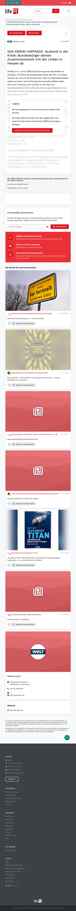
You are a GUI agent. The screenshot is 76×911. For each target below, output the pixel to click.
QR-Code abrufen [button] (16, 710)
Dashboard (9, 820)
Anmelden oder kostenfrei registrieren (32, 130)
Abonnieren (16, 33)
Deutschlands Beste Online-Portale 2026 (22, 439)
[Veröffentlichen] (67, 737)
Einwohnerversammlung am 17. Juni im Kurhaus (25, 318)
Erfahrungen (10, 801)
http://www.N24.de (17, 695)
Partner (8, 805)
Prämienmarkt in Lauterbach (18, 619)
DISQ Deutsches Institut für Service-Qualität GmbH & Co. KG (34, 434)
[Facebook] (6, 886)
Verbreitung (9, 823)
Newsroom (9, 816)
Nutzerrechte (10, 875)
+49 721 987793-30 (15, 763)
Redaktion (9, 829)
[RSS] (12, 886)
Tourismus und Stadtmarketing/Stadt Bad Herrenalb (31, 314)
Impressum (9, 878)
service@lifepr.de (49, 731)
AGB (7, 862)
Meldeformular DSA (12, 872)
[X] (15, 886)
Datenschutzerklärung (13, 865)
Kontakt (34, 33)
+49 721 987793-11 (15, 766)
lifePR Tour (13, 3)
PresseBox (9, 881)
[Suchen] (55, 11)
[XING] (17, 886)
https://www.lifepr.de (16, 773)
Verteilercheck (10, 835)
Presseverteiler (11, 850)
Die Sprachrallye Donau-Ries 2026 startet (22, 499)
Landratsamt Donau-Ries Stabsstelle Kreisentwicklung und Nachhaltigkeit (40, 494)
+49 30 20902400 (16, 689)
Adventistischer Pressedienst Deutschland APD (29, 373)
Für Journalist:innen (13, 798)
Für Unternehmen (12, 792)
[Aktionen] (66, 33)
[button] (9, 323)
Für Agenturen (10, 795)
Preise (7, 832)
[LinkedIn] (9, 886)
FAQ (7, 839)
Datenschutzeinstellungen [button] (15, 868)
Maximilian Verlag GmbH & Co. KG (24, 553)
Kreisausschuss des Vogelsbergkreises (26, 615)
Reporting (9, 826)
